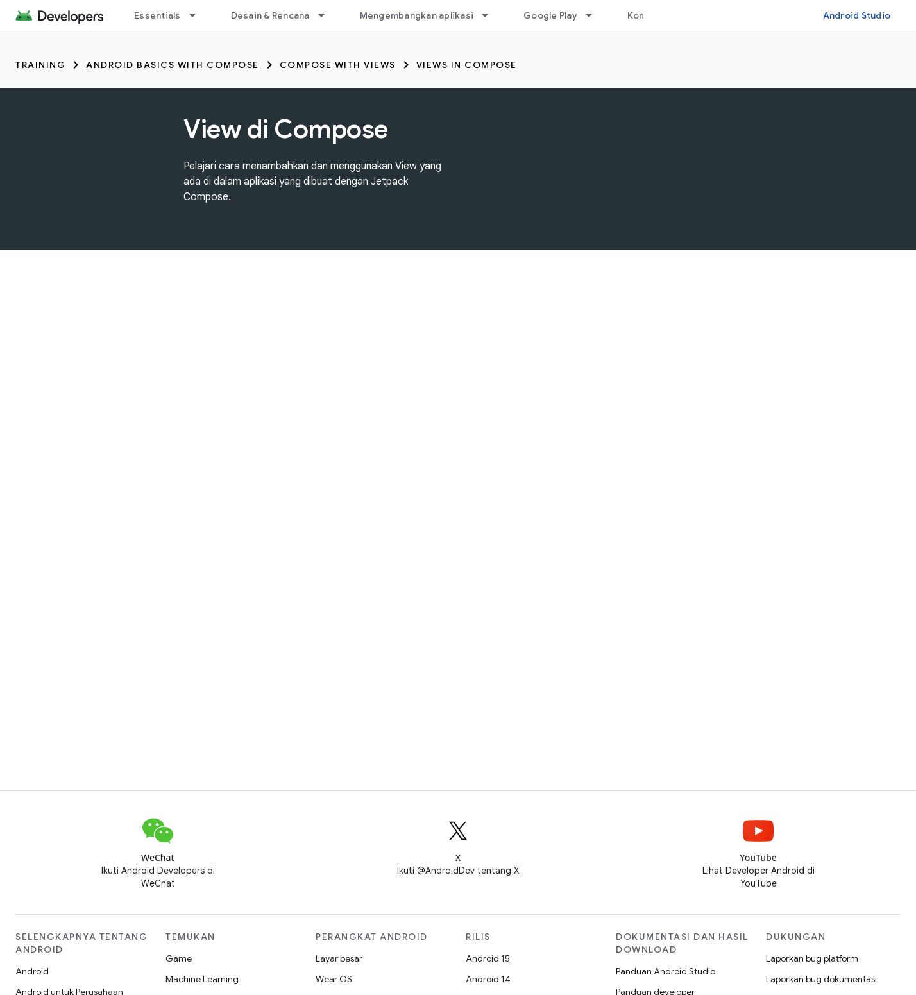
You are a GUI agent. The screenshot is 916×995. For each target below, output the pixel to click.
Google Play (550, 15)
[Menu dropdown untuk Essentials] (198, 15)
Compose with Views (338, 65)
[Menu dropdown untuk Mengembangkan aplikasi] (490, 15)
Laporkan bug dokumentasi (821, 979)
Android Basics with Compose (172, 65)
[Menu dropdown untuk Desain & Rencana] (327, 15)
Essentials (157, 15)
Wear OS (334, 979)
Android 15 (488, 958)
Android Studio (857, 15)
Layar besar (339, 958)
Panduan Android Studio (665, 971)
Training (40, 65)
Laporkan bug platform (812, 958)
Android (32, 971)
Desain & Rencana (270, 15)
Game (178, 958)
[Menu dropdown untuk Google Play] (594, 15)
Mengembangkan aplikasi (417, 15)
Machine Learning (202, 979)
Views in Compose (466, 65)
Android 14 (488, 979)
